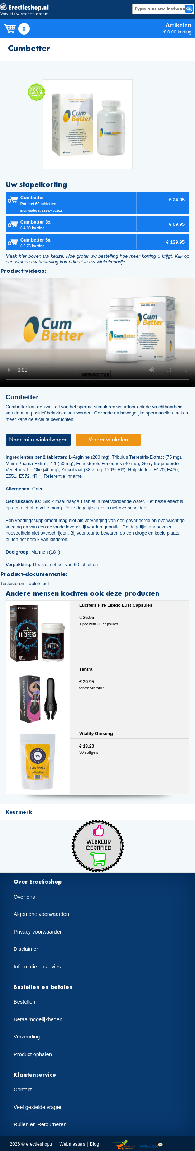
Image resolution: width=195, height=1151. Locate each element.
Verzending (27, 1037)
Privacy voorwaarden (38, 932)
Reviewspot (151, 1145)
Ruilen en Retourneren (40, 1124)
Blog (94, 1144)
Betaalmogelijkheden (38, 1019)
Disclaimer (26, 949)
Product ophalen (33, 1054)
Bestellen (24, 1002)
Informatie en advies (37, 966)
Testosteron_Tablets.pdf (24, 583)
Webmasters (72, 1144)
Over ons (24, 897)
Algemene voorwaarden (41, 914)
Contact (23, 1089)
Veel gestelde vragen (38, 1107)
